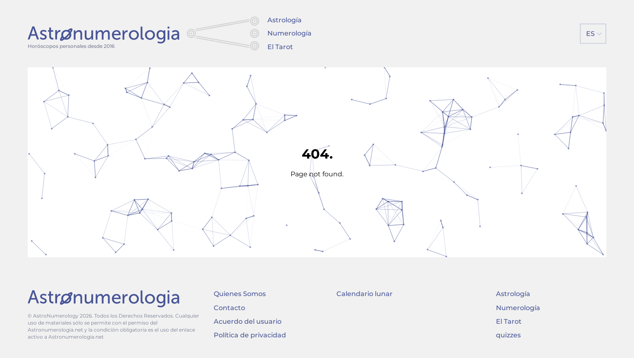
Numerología (289, 33)
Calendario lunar (364, 294)
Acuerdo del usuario (247, 321)
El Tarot (280, 47)
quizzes (508, 335)
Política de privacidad (250, 335)
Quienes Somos (240, 294)
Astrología (284, 20)
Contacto (229, 308)
